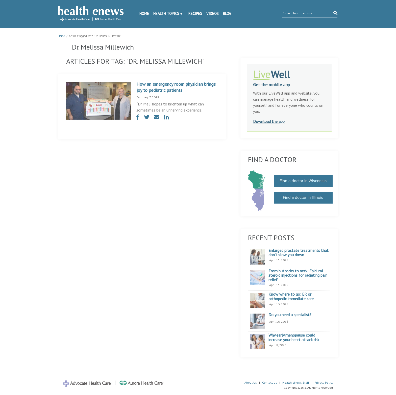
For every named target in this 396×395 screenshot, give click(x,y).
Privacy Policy (323, 382)
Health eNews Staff (295, 382)
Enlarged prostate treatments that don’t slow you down (298, 252)
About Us (250, 382)
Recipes (195, 13)
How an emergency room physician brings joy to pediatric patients (176, 87)
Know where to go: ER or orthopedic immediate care (291, 296)
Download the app (269, 121)
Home (144, 13)
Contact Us (269, 382)
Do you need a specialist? (289, 315)
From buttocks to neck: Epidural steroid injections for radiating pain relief (297, 275)
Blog (227, 13)
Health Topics (166, 13)
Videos (212, 13)
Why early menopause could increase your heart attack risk (293, 337)
